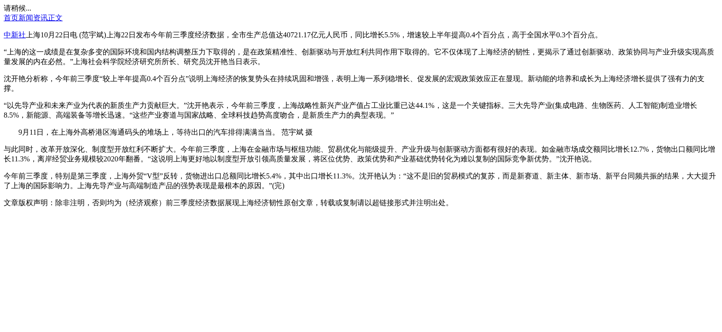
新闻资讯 (33, 18)
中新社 (15, 35)
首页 (11, 18)
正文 (55, 18)
